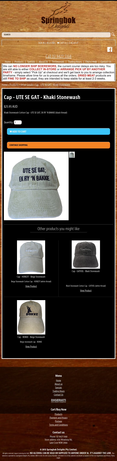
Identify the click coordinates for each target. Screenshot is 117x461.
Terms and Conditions (58, 424)
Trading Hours (75, 61)
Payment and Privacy (58, 417)
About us (58, 384)
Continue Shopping (18, 145)
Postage (58, 421)
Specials (31, 61)
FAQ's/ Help (91, 61)
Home (8, 61)
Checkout (73, 43)
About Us (43, 61)
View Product (31, 286)
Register (51, 43)
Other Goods (27, 84)
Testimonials (58, 61)
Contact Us (106, 61)
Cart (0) (62, 43)
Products (19, 61)
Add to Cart (17, 131)
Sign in (41, 43)
